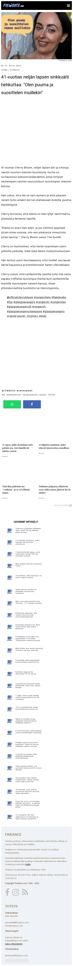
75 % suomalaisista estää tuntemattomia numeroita (26, 708)
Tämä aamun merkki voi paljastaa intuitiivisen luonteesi (26, 591)
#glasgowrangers (24, 302)
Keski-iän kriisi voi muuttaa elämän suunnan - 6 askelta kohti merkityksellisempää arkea (27, 804)
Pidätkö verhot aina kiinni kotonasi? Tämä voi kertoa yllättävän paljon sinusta (27, 744)
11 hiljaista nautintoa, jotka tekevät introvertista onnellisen (27, 542)
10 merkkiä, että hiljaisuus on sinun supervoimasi (28, 577)
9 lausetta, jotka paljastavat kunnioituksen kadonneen (27, 661)
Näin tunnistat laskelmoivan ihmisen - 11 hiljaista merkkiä (28, 602)
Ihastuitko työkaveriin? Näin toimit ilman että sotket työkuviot (27, 627)
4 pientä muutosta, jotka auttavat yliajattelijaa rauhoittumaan (26, 756)
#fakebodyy (58, 297)
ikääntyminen (14, 395)
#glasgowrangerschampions (24, 311)
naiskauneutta (30, 395)
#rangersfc (43, 302)
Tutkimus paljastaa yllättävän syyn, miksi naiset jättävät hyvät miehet (28, 530)
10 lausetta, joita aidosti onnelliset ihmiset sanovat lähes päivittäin (27, 791)
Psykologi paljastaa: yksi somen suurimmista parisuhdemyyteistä (26, 615)
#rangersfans (42, 297)
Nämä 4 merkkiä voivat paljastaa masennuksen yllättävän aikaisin (26, 721)
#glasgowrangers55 (19, 306)
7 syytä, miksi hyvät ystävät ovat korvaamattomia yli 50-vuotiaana (27, 697)
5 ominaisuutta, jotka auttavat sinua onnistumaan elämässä (28, 732)
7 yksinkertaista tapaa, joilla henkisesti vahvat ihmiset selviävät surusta (27, 554)
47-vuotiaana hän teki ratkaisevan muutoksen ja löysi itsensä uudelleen (26, 817)
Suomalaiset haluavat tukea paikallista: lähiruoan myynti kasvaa (27, 685)
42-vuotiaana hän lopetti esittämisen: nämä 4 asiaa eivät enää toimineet (27, 780)
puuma (43, 395)
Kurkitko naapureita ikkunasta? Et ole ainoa (25, 673)
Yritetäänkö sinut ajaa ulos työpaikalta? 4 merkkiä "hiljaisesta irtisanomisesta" (27, 638)
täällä (27, 864)
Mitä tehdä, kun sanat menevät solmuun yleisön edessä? (29, 649)
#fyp (10, 302)
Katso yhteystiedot (14, 943)
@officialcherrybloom (20, 297)
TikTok (51, 395)
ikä (3, 395)
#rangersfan (58, 302)
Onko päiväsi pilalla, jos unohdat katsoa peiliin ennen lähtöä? (28, 768)
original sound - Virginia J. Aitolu (26, 316)
